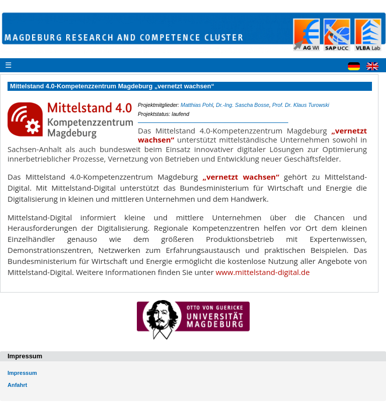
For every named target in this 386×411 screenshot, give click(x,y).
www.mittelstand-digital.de (263, 272)
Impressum (22, 373)
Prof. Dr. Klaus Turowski (300, 105)
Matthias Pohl (196, 105)
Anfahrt (17, 385)
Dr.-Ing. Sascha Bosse (242, 105)
